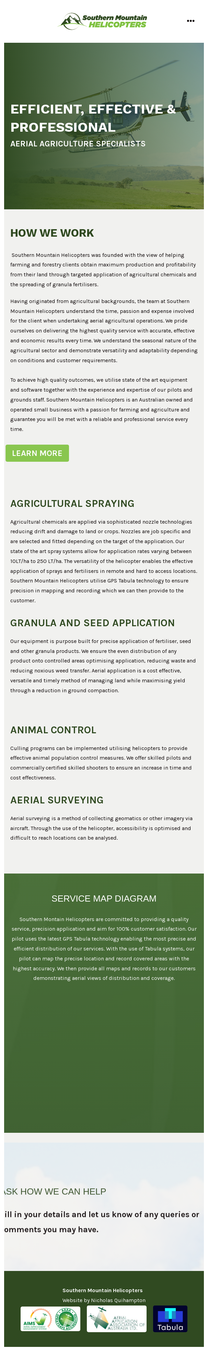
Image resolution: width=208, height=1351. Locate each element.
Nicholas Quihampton (118, 1300)
